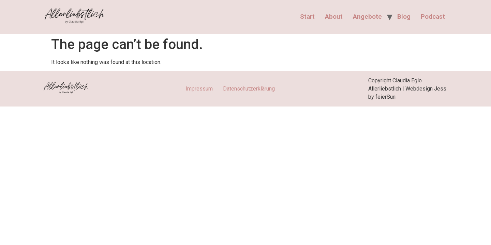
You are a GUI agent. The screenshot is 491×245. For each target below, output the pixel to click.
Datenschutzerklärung (249, 88)
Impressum (199, 88)
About (334, 16)
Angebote (367, 16)
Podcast (433, 16)
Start (307, 16)
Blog (404, 16)
